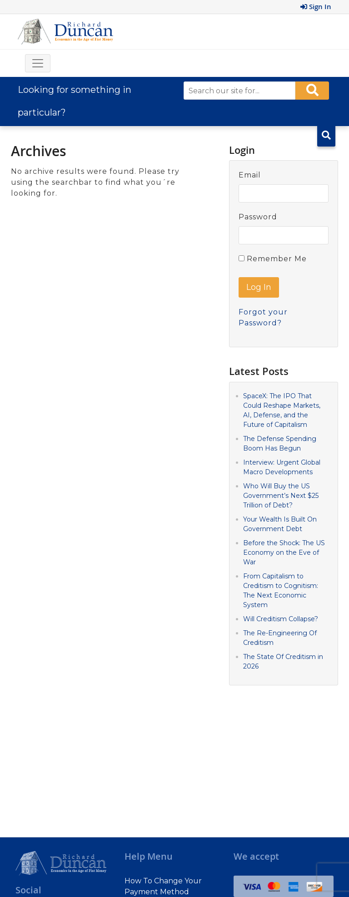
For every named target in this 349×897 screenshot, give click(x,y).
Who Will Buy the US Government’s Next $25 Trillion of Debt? (281, 495)
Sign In (315, 6)
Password (258, 217)
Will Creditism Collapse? (280, 619)
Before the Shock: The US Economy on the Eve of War (284, 552)
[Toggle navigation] (37, 63)
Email (250, 175)
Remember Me (273, 258)
